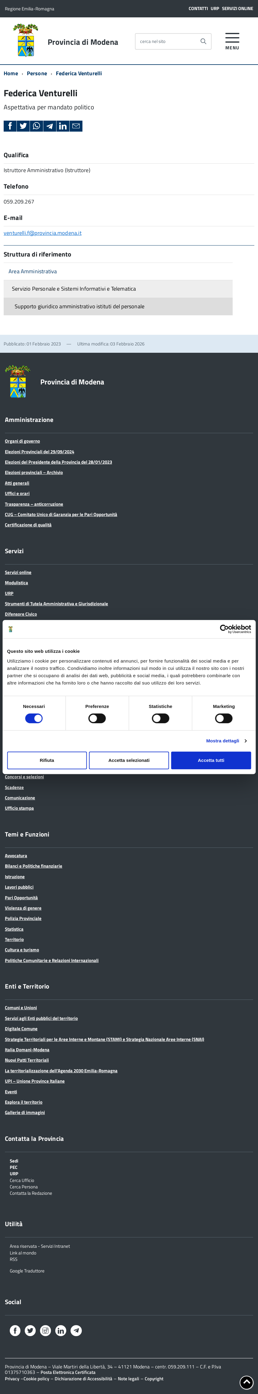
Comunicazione (20, 797)
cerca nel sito (152, 41)
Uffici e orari (17, 493)
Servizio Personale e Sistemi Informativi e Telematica (74, 289)
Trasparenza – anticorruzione (34, 504)
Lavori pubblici (19, 886)
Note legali (128, 1378)
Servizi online (237, 8)
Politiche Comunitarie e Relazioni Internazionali (52, 960)
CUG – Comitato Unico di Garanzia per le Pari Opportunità (61, 514)
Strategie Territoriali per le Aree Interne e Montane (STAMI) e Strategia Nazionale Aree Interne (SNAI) (104, 1039)
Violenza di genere (23, 907)
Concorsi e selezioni (24, 776)
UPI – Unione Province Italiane (35, 1080)
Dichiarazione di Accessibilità (83, 1378)
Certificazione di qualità (28, 524)
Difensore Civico (21, 613)
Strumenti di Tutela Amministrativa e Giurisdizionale (56, 603)
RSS (13, 1259)
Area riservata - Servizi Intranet (40, 1246)
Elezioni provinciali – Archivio (34, 472)
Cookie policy (36, 1378)
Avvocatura (16, 855)
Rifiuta (47, 760)
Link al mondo (23, 1252)
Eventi (11, 1091)
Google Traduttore (27, 1270)
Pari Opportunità (21, 897)
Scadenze (14, 787)
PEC (13, 1167)
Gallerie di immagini (25, 1112)
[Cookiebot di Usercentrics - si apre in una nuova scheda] (224, 629)
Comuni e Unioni (21, 1007)
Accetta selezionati (129, 760)
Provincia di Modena (83, 42)
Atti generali (17, 482)
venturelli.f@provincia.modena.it (43, 233)
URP (215, 8)
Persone (37, 73)
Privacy (12, 1378)
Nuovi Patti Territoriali (27, 1059)
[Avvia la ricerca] (203, 41)
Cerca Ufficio (22, 1180)
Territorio (14, 939)
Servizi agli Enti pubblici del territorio (41, 1018)
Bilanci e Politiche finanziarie (33, 865)
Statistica (14, 928)
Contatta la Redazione (31, 1193)
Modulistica (16, 582)
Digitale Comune (21, 1028)
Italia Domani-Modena (27, 1049)
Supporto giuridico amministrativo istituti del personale (79, 306)
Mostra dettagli (222, 740)
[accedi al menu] (232, 40)
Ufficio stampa (19, 808)
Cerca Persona (24, 1186)
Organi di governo (22, 440)
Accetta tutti (211, 760)
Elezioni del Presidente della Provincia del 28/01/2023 (58, 461)
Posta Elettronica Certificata (68, 1372)
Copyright (154, 1378)
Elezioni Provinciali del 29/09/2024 (39, 451)
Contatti (198, 8)
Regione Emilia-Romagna (29, 8)
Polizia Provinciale (23, 918)
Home (11, 73)
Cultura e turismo (22, 949)
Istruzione (15, 876)
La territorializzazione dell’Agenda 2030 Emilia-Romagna (61, 1070)
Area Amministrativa (33, 271)
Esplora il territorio (23, 1102)
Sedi (14, 1160)
